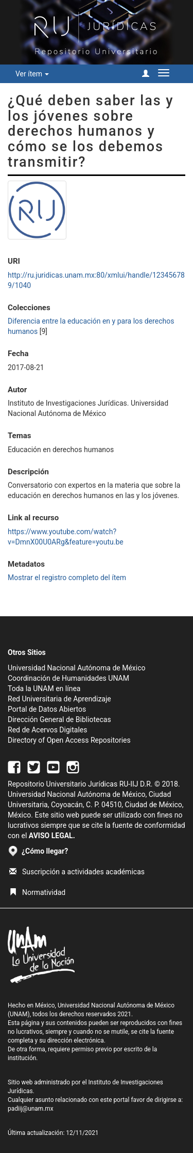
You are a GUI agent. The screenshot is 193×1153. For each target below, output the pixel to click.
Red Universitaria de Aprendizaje (59, 699)
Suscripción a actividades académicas (77, 872)
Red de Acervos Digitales (47, 730)
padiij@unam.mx (31, 1108)
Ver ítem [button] (32, 74)
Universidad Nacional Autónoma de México (77, 668)
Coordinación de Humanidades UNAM (68, 678)
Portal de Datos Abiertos (47, 709)
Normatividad (37, 892)
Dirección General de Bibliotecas (59, 719)
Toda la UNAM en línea (44, 688)
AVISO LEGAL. (52, 835)
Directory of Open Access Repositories (69, 740)
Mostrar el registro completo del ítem (67, 577)
